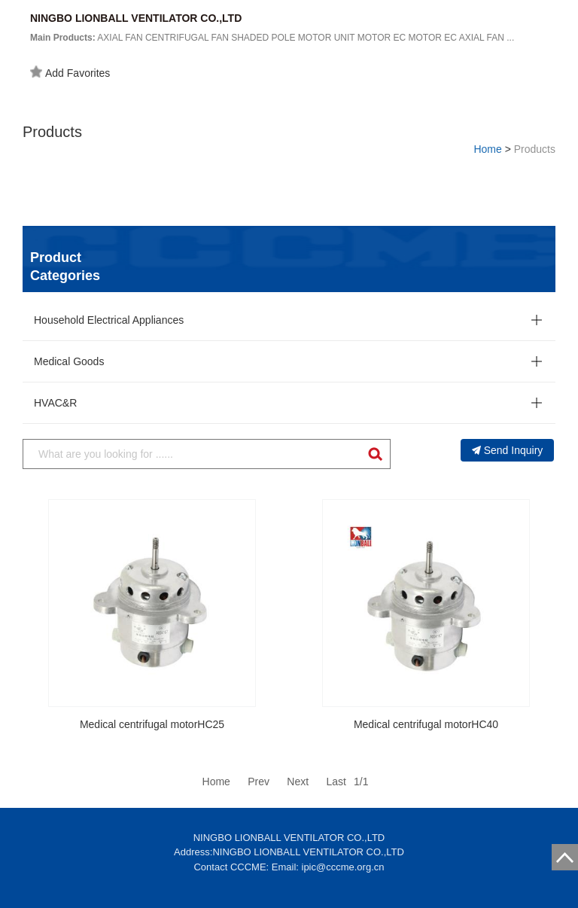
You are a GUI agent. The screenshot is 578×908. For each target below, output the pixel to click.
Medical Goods (69, 361)
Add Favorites (70, 72)
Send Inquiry (507, 450)
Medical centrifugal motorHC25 (152, 724)
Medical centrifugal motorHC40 (426, 724)
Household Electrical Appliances (109, 320)
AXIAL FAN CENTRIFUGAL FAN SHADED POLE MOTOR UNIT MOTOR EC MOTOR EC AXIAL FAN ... (272, 37)
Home (487, 149)
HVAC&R (55, 403)
